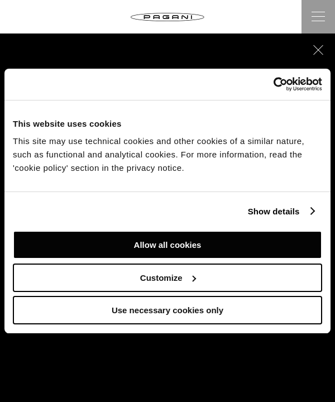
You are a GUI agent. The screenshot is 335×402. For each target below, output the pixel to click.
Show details (274, 211)
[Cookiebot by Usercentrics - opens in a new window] (273, 84)
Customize (168, 278)
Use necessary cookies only (167, 310)
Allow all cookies (168, 245)
